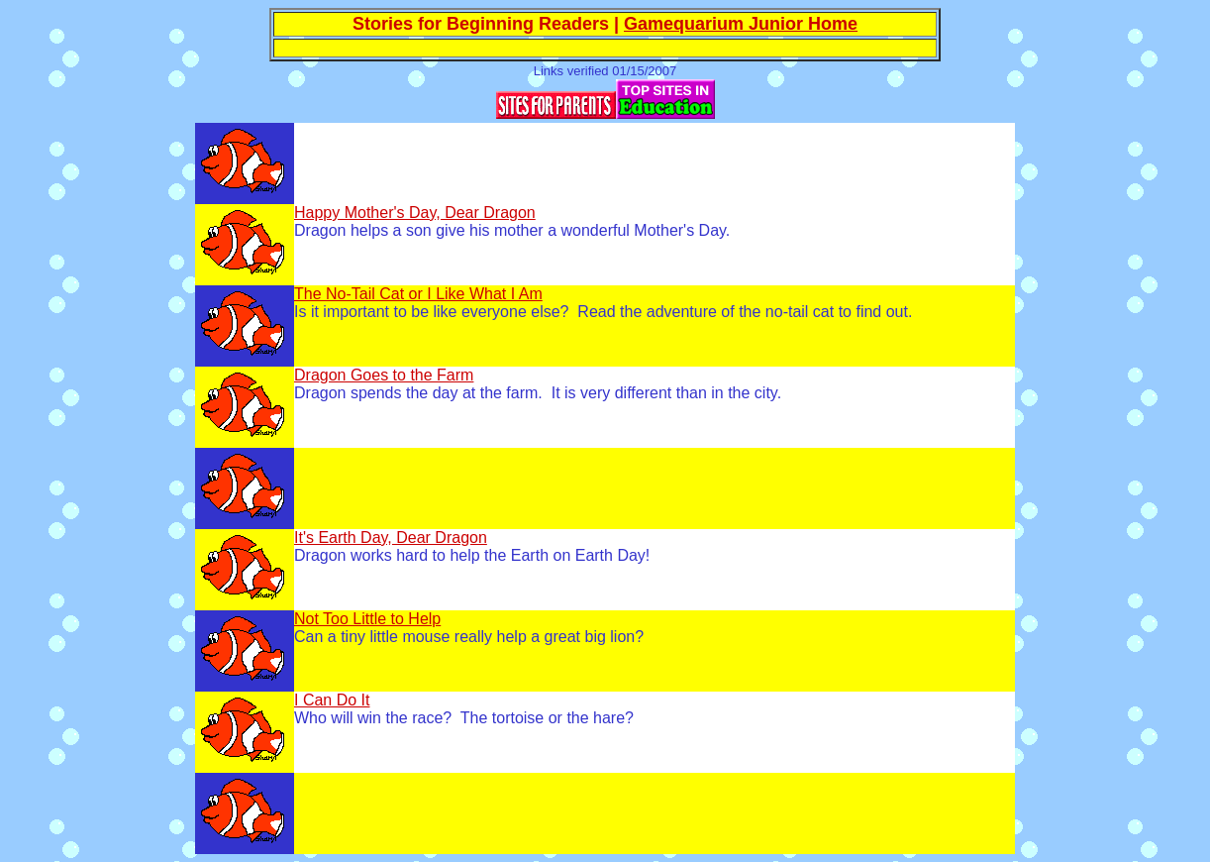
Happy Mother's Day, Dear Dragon (415, 212)
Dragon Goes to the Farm (383, 375)
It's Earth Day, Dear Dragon (390, 537)
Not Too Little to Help (367, 618)
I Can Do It (331, 700)
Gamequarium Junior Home (740, 24)
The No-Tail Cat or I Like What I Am (418, 293)
